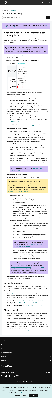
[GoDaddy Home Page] (7, 366)
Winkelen (3, 360)
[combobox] (24, 17)
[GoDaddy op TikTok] (10, 376)
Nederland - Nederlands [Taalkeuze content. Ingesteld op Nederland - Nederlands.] (8, 372)
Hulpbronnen (4, 348)
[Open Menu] (1, 2)
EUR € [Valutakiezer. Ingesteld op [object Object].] (48, 372)
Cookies (33, 381)
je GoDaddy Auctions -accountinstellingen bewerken (31, 302)
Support (3, 344)
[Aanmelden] (46, 2)
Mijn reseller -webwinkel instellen (20, 293)
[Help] (43, 2)
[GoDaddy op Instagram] (6, 376)
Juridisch (19, 381)
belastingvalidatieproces (26, 330)
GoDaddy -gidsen (14, 121)
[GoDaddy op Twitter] (13, 376)
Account (3, 356)
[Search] (48, 17)
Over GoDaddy (5, 340)
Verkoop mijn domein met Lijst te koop (33, 305)
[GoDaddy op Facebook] (2, 376)
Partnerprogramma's (6, 352)
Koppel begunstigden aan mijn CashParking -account (28, 300)
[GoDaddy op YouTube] (17, 376)
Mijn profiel (21, 55)
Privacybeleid (26, 381)
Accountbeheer (12, 10)
